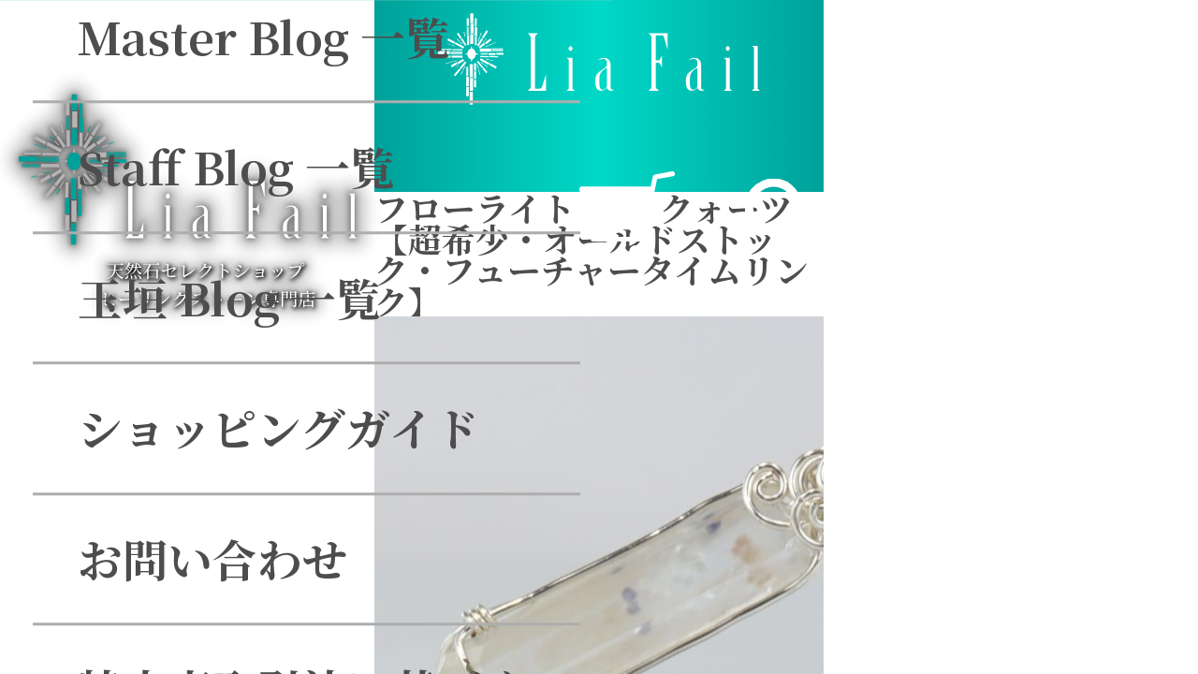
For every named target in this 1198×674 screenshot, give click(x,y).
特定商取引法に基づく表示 (378, 411)
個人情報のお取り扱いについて (423, 542)
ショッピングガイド (309, 150)
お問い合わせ (243, 281)
